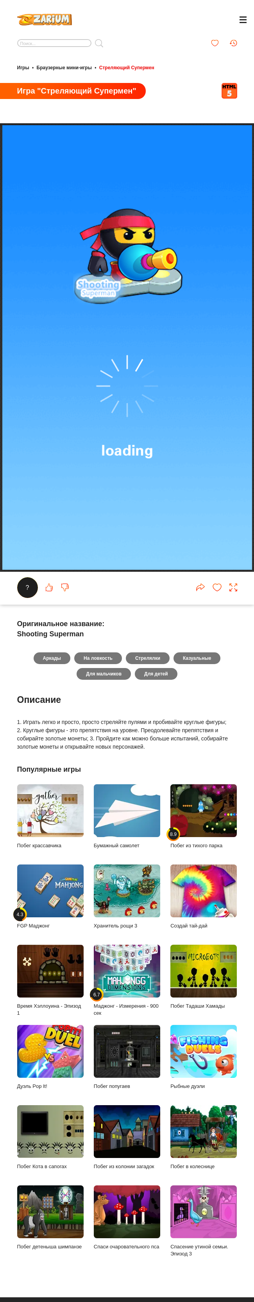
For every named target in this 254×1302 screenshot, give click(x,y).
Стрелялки (147, 658)
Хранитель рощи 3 (127, 896)
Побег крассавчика (50, 816)
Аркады (52, 658)
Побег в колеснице (203, 1137)
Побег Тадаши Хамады (203, 977)
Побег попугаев (127, 1057)
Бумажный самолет (127, 816)
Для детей (156, 674)
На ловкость (98, 658)
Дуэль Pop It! (50, 1057)
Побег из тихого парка (203, 816)
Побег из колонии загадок (127, 1137)
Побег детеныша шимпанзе (50, 1217)
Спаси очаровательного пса (127, 1217)
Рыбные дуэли (203, 1057)
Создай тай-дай (203, 896)
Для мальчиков (104, 674)
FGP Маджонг (50, 896)
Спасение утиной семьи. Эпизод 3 (203, 1221)
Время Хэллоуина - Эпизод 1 (50, 980)
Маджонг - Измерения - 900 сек (127, 980)
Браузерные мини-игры (64, 67)
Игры (23, 67)
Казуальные (197, 658)
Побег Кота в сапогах (50, 1137)
